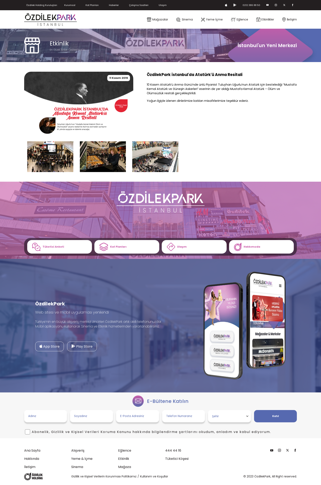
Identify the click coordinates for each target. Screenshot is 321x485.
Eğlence (107, 452)
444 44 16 (155, 452)
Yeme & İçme (64, 460)
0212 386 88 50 (247, 5)
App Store (32, 347)
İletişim (12, 468)
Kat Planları (103, 5)
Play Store (64, 347)
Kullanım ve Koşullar (154, 478)
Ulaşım (183, 5)
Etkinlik (106, 460)
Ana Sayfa (14, 452)
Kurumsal (78, 5)
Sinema (59, 468)
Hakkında (13, 460)
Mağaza (107, 468)
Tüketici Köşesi (159, 460)
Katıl (258, 417)
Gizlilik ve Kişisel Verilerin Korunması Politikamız (104, 478)
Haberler (127, 5)
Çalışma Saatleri (156, 5)
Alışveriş (60, 452)
